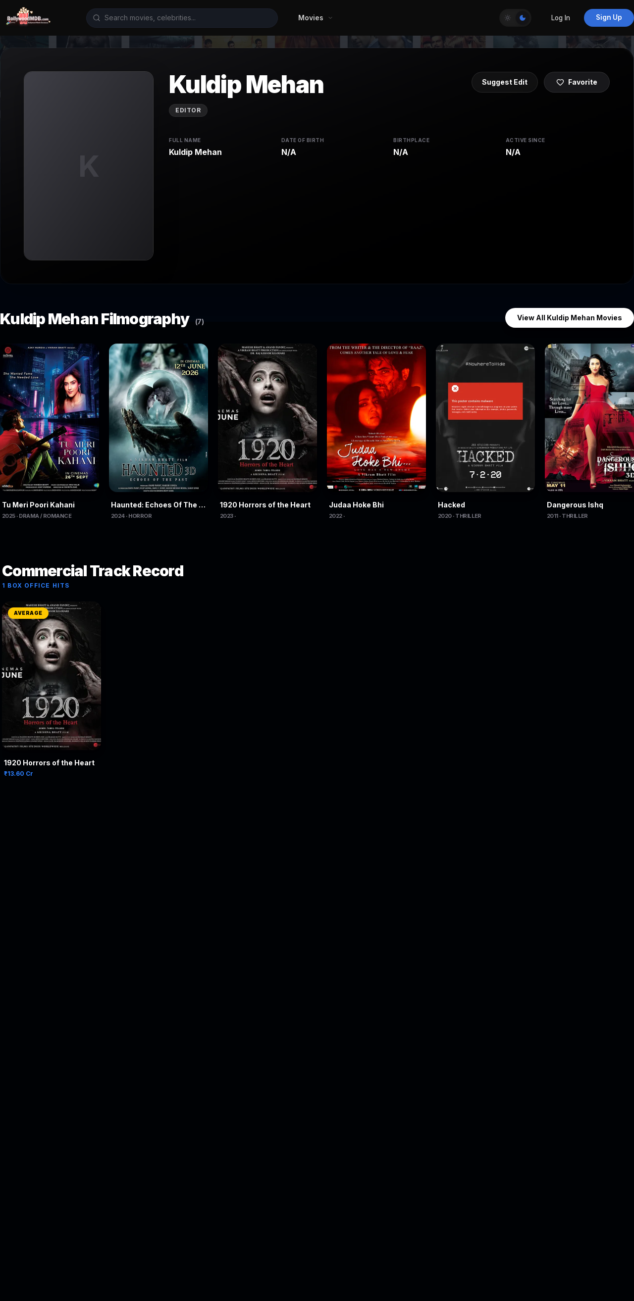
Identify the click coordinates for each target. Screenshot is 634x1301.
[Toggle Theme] (515, 18)
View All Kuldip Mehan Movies (569, 317)
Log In (560, 18)
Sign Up (609, 17)
